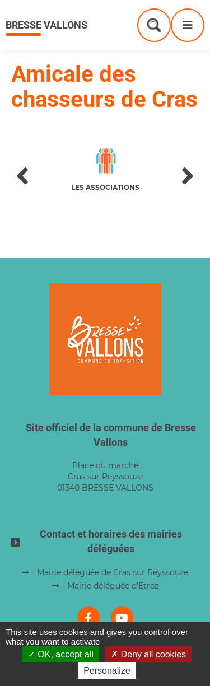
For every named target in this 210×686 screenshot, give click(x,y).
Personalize (106, 670)
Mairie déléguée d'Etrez (112, 586)
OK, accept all (61, 654)
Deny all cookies (148, 654)
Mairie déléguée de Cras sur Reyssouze (112, 572)
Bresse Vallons (46, 25)
